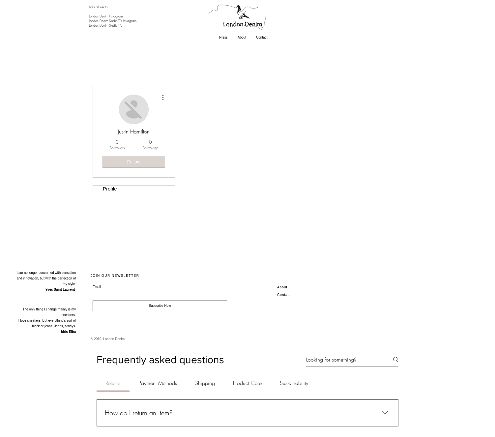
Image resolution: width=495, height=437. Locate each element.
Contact (284, 295)
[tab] (113, 383)
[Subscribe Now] (160, 306)
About (282, 287)
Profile (110, 188)
